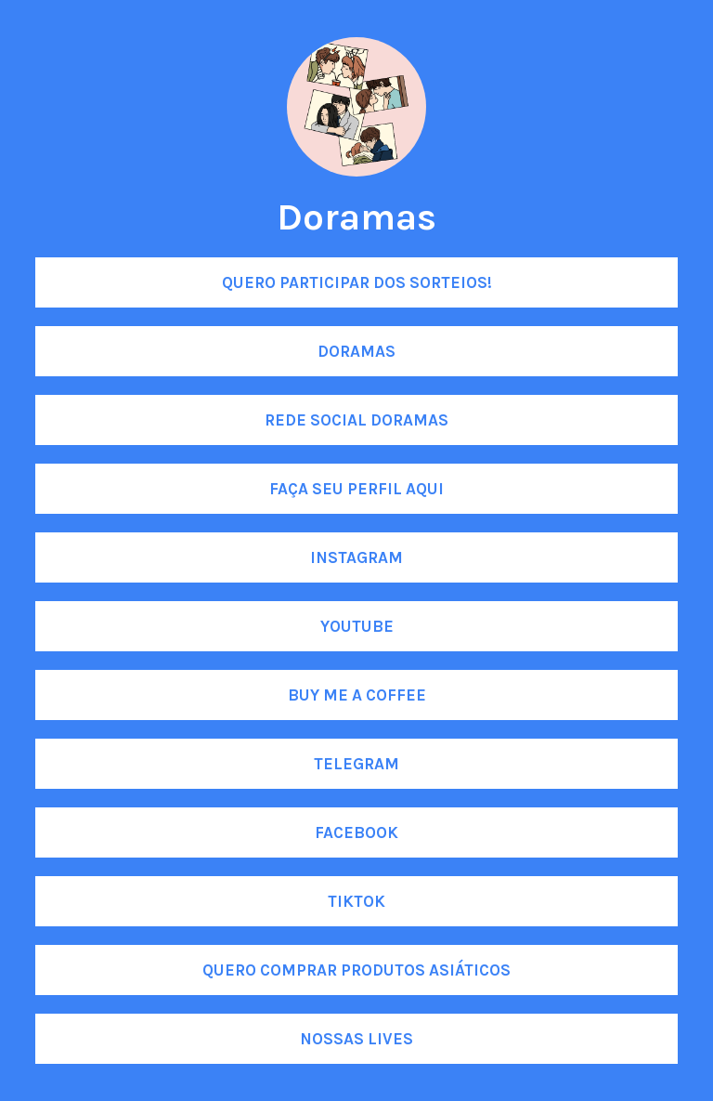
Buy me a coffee (357, 695)
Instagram (356, 557)
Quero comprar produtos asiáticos (356, 970)
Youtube (357, 626)
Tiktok (356, 901)
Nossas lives (356, 1038)
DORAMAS (356, 351)
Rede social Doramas (356, 420)
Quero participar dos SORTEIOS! (357, 282)
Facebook (356, 832)
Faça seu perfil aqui (356, 488)
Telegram (356, 763)
